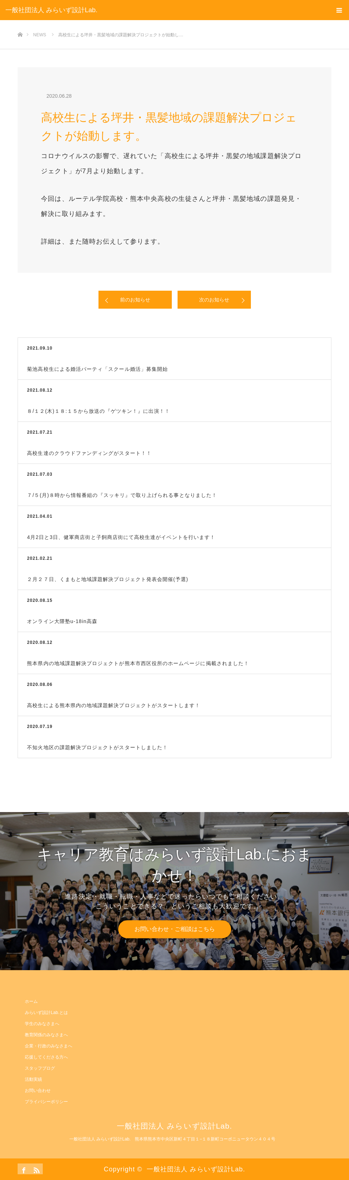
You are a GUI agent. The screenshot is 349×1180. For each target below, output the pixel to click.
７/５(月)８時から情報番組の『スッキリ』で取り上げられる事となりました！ (122, 495)
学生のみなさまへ (42, 1023)
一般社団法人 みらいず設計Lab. (51, 10)
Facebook (23, 1168)
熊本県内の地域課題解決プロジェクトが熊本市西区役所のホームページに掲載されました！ (138, 663)
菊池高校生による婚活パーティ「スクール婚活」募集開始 (97, 369)
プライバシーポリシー (46, 1101)
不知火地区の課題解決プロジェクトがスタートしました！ (97, 747)
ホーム (31, 1001)
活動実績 (33, 1079)
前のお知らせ (135, 300)
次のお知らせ (214, 300)
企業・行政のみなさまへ (48, 1045)
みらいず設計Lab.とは (46, 1012)
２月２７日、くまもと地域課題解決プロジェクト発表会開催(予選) (107, 579)
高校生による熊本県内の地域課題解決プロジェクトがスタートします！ (113, 705)
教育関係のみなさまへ (46, 1034)
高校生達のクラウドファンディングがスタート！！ (89, 453)
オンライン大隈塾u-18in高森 (62, 621)
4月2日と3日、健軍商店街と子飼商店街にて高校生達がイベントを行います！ (121, 537)
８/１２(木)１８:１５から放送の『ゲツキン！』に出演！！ (98, 411)
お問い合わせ (38, 1090)
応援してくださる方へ (46, 1057)
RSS (35, 1168)
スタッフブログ (40, 1068)
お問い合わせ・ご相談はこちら (174, 929)
